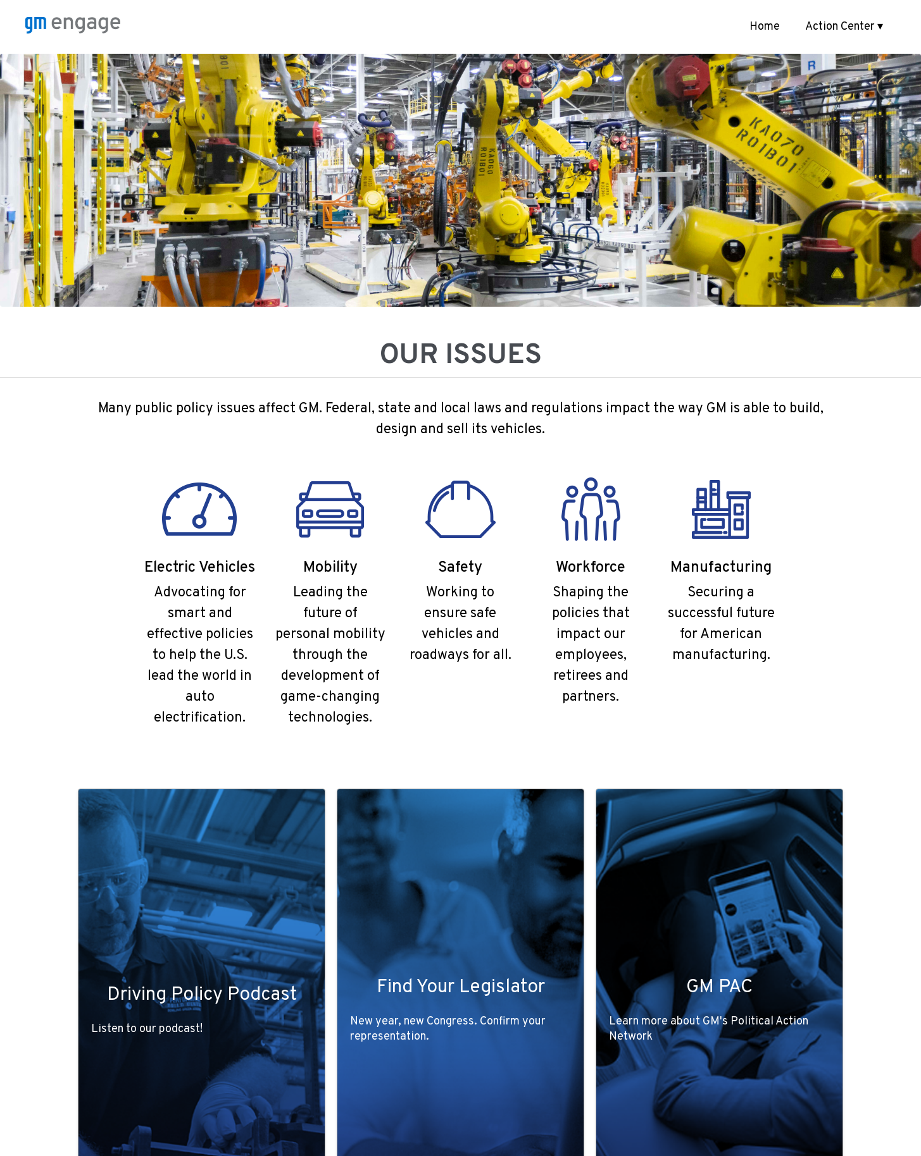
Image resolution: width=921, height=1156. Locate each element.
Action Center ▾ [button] (844, 27)
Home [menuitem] (764, 27)
